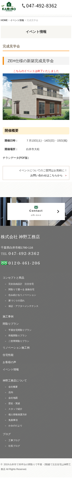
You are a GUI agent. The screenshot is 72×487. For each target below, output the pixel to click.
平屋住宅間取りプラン (19, 330)
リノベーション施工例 (16, 347)
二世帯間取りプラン (18, 341)
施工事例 (8, 316)
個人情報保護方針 (17, 414)
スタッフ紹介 (15, 409)
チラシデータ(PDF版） (17, 157)
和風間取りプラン (17, 335)
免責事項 (13, 420)
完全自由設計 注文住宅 (21, 284)
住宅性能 (8, 354)
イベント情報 (11, 369)
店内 (10, 392)
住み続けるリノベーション (22, 295)
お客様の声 (9, 362)
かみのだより (15, 425)
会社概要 (13, 386)
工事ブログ (14, 440)
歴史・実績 (14, 403)
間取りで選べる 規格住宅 (21, 289)
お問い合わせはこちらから (46, 175)
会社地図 (13, 398)
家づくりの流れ (16, 300)
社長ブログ (14, 446)
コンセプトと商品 (13, 277)
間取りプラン (11, 323)
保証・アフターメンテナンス (23, 306)
